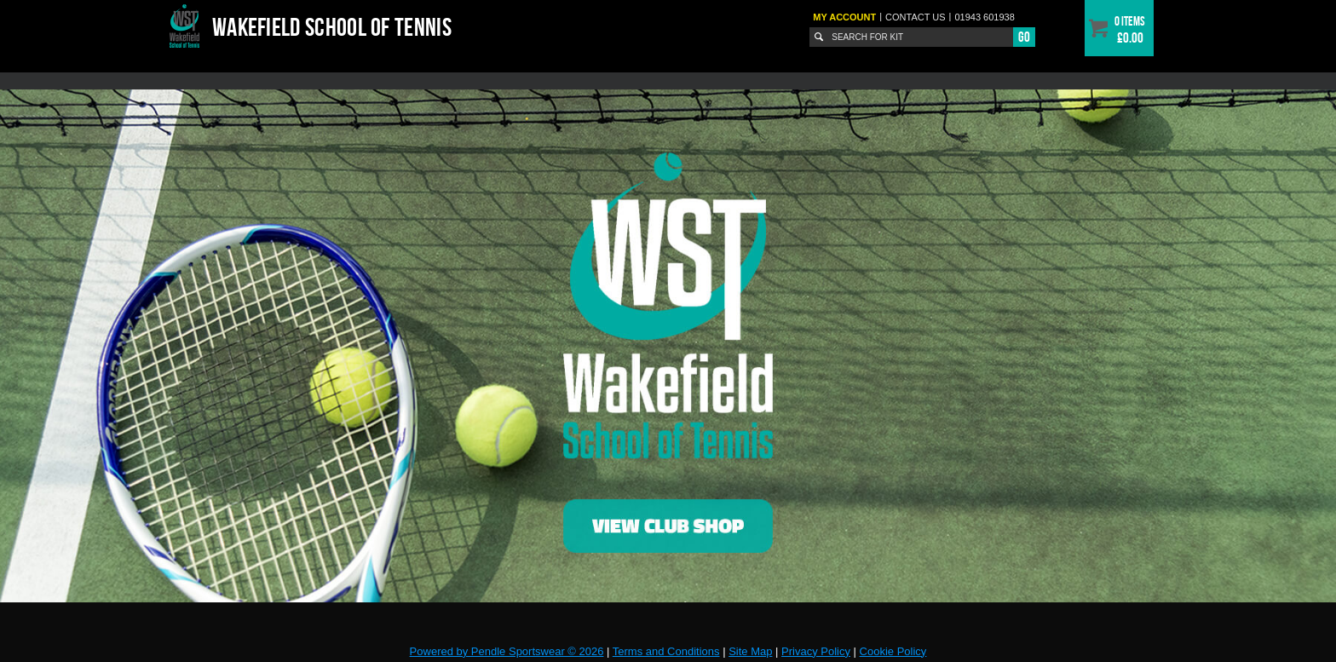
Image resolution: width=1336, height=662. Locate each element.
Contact (915, 17)
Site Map (750, 651)
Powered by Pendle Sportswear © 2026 (507, 651)
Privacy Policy (815, 651)
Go (1024, 36)
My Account (844, 17)
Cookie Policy (893, 651)
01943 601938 (984, 17)
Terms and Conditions (666, 651)
